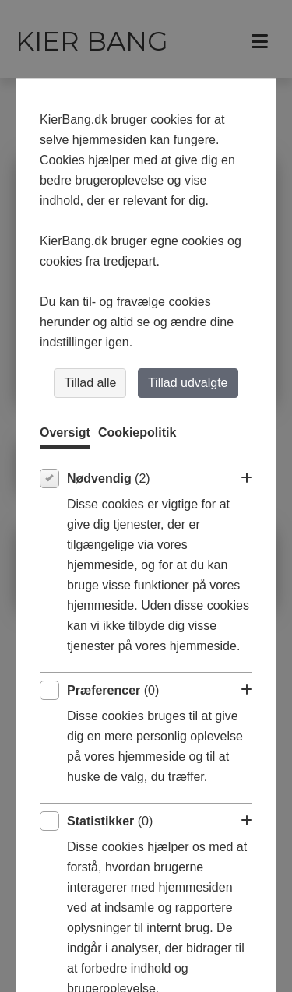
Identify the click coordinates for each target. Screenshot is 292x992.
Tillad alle (90, 382)
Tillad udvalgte (188, 382)
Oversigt (65, 432)
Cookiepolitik (137, 432)
